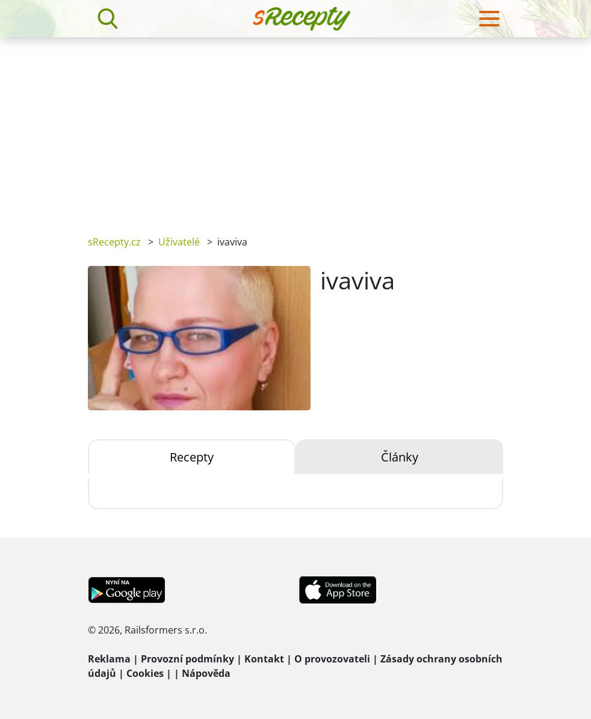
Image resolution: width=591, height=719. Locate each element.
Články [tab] (399, 457)
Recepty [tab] (192, 457)
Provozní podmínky (187, 658)
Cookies (145, 673)
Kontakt (264, 658)
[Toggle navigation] (489, 18)
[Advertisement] (295, 127)
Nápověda (206, 673)
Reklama (109, 658)
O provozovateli (332, 658)
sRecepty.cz (114, 241)
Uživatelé (179, 241)
